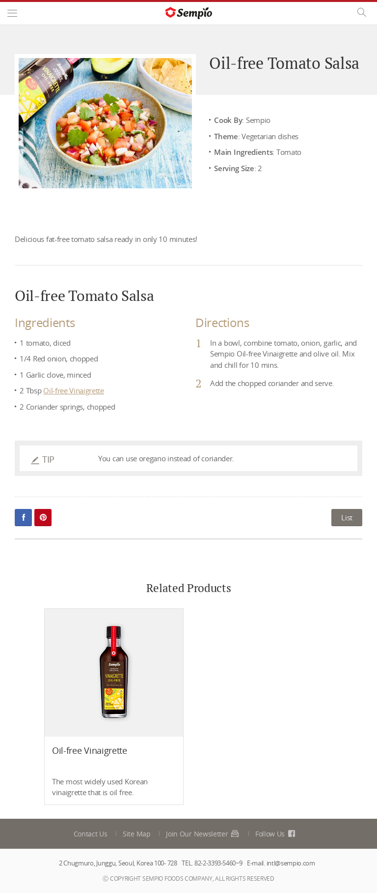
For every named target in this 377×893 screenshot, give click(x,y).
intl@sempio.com (291, 863)
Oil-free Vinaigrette (73, 390)
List (346, 517)
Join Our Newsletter (203, 833)
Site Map (137, 833)
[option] (113, 706)
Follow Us (275, 833)
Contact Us (91, 833)
